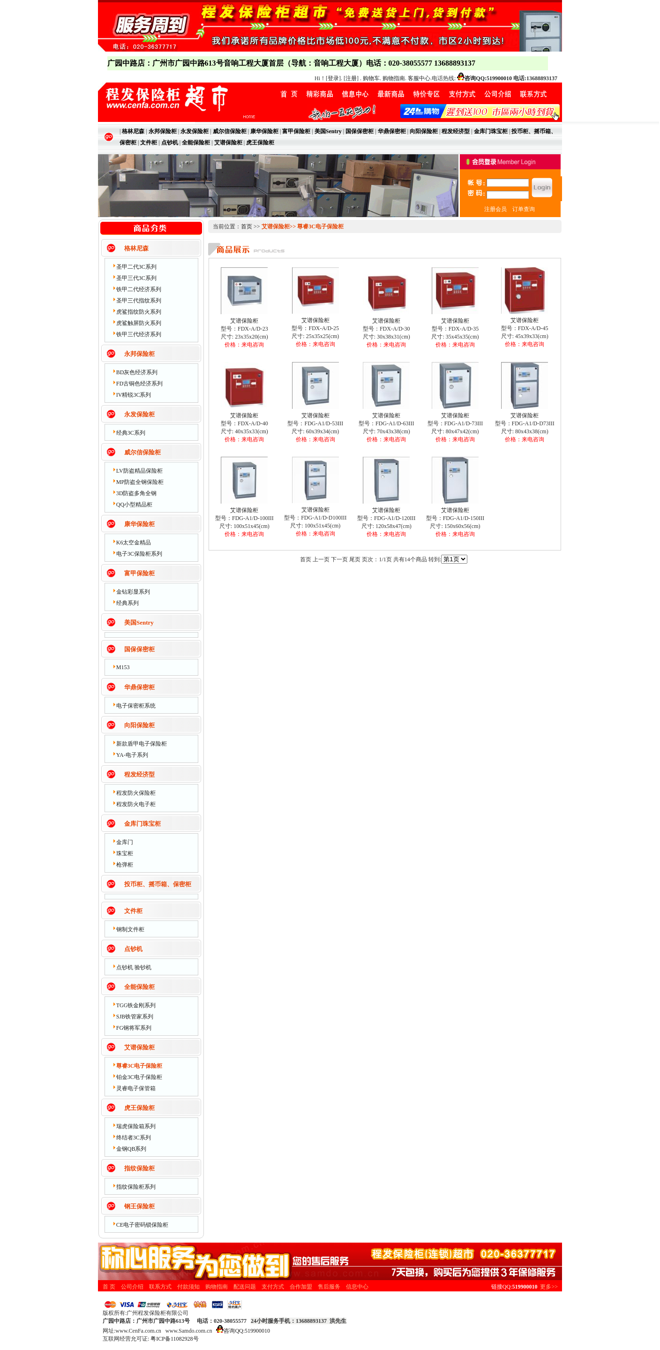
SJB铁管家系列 (134, 1016)
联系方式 (160, 1286)
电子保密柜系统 (136, 705)
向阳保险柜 (139, 725)
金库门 (124, 842)
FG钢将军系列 (133, 1028)
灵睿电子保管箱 (136, 1088)
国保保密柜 (139, 649)
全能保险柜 (139, 986)
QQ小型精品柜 (134, 504)
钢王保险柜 (139, 1206)
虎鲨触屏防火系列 (138, 323)
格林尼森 (136, 248)
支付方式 (273, 1286)
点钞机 (133, 948)
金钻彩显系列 (133, 591)
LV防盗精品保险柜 (139, 471)
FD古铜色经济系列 (139, 383)
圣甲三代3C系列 (136, 278)
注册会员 (495, 209)
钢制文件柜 (130, 929)
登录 (333, 78)
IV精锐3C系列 (133, 395)
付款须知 (188, 1286)
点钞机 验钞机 (133, 967)
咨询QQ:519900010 (488, 78)
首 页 (109, 1286)
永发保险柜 (139, 414)
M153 (123, 667)
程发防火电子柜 (136, 804)
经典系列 (127, 603)
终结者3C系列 (133, 1137)
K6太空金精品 (133, 542)
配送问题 (244, 1286)
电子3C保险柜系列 (139, 554)
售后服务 (329, 1286)
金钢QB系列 (131, 1149)
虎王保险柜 (139, 1107)
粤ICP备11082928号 (174, 1338)
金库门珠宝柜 (142, 823)
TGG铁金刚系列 (136, 1005)
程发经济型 (139, 774)
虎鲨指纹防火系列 (138, 312)
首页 (246, 226)
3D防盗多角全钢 (136, 493)
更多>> (549, 1286)
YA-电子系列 (132, 755)
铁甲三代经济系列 (138, 334)
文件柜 (133, 910)
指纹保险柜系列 (136, 1187)
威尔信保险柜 (142, 452)
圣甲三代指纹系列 (138, 300)
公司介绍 (132, 1286)
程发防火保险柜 (136, 793)
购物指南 (393, 78)
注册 (351, 78)
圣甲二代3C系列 (136, 267)
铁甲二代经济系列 (138, 289)
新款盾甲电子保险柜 (141, 743)
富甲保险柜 (139, 573)
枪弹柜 (124, 864)
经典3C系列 (130, 433)
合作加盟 (301, 1286)
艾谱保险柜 (139, 1047)
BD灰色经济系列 (137, 372)
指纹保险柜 (139, 1168)
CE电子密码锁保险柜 (142, 1225)
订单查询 (523, 209)
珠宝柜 (124, 853)
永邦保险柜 (139, 353)
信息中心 (357, 1286)
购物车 (371, 78)
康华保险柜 (139, 524)
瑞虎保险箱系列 (136, 1126)
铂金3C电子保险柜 (139, 1077)
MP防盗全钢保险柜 (140, 482)
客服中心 (419, 78)
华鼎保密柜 (139, 687)
